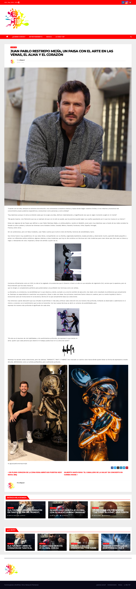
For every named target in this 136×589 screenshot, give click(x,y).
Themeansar (35, 585)
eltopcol (21, 60)
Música (49, 37)
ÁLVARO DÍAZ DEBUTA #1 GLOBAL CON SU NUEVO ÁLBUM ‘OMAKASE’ (67, 511)
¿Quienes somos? (18, 37)
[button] (131, 37)
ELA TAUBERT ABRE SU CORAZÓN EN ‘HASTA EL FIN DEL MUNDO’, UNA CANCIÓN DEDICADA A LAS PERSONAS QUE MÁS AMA (24, 513)
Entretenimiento (35, 37)
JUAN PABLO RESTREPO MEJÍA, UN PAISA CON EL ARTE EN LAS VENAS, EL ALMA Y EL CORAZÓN (61, 53)
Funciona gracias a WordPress (12, 585)
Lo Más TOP (60, 37)
